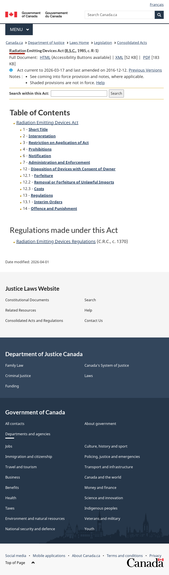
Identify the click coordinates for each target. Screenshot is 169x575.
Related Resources (20, 310)
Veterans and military (102, 518)
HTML (45, 57)
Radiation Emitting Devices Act (47, 122)
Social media (15, 555)
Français (157, 4)
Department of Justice (46, 42)
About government (100, 423)
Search (90, 299)
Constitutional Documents (27, 299)
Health (10, 497)
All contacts (14, 423)
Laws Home (79, 42)
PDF (146, 57)
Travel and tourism (21, 466)
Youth (89, 528)
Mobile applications (49, 555)
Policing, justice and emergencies (112, 456)
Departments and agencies (27, 434)
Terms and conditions (125, 555)
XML (119, 57)
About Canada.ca (86, 555)
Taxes (10, 508)
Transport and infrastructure (108, 466)
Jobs (8, 446)
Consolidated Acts (132, 42)
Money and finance (100, 487)
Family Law (14, 365)
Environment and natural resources (35, 518)
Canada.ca (14, 42)
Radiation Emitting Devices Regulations (56, 241)
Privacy (155, 555)
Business (12, 477)
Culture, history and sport (105, 446)
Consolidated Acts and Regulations (34, 320)
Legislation (103, 42)
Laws (88, 375)
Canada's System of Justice (106, 365)
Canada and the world (102, 477)
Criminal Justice (18, 375)
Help (100, 82)
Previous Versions (145, 70)
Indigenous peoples (101, 508)
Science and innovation (103, 497)
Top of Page (20, 562)
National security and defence (30, 528)
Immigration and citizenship (28, 456)
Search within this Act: (29, 93)
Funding (12, 386)
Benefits (12, 487)
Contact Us (93, 320)
